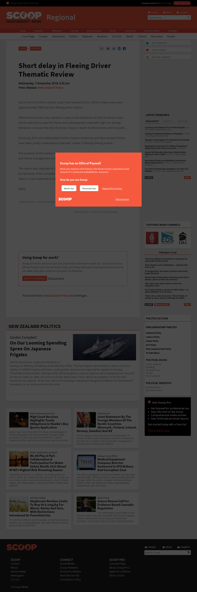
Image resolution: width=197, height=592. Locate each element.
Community (130, 30)
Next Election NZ (69, 575)
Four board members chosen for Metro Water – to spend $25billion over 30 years (166, 291)
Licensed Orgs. (117, 563)
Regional (87, 36)
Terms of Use (116, 575)
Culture (142, 36)
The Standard (153, 375)
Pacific (113, 30)
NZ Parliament (153, 387)
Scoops (43, 36)
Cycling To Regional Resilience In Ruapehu (164, 134)
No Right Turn (153, 370)
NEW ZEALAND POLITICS (35, 326)
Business (102, 36)
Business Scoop (94, 30)
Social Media (67, 563)
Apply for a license (119, 571)
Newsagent (17, 575)
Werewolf (38, 30)
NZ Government (154, 390)
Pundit (149, 373)
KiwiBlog (150, 367)
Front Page (28, 36)
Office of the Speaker (163, 142)
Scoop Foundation (70, 571)
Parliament (58, 36)
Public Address (153, 364)
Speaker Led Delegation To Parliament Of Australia (167, 140)
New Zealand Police (50, 87)
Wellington (57, 30)
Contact (15, 563)
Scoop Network (69, 567)
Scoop (23, 30)
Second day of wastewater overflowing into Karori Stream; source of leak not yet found (167, 278)
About (14, 567)
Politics (73, 36)
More (187, 178)
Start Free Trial (182, 3)
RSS (149, 178)
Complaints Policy (70, 579)
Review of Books (151, 30)
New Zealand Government (160, 130)
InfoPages (172, 30)
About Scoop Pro (119, 567)
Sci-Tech (117, 36)
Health (171, 36)
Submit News (18, 571)
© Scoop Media (19, 587)
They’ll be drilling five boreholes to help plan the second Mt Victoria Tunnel (166, 260)
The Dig (74, 30)
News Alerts (161, 304)
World (129, 36)
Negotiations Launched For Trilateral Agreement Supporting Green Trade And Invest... (166, 147)
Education (157, 36)
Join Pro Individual (34, 278)
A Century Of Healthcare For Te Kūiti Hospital (165, 128)
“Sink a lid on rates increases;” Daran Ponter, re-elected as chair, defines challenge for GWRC (166, 297)
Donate (15, 579)
